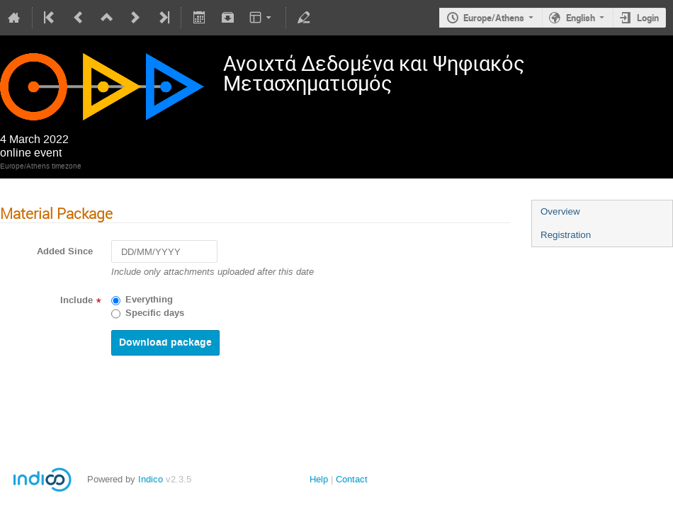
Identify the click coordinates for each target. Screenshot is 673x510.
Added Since (65, 251)
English (580, 17)
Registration (566, 235)
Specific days (154, 313)
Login (648, 17)
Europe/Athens (493, 17)
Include (76, 300)
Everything (149, 299)
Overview (560, 211)
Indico (150, 479)
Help (319, 479)
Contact (352, 479)
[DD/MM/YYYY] (164, 252)
